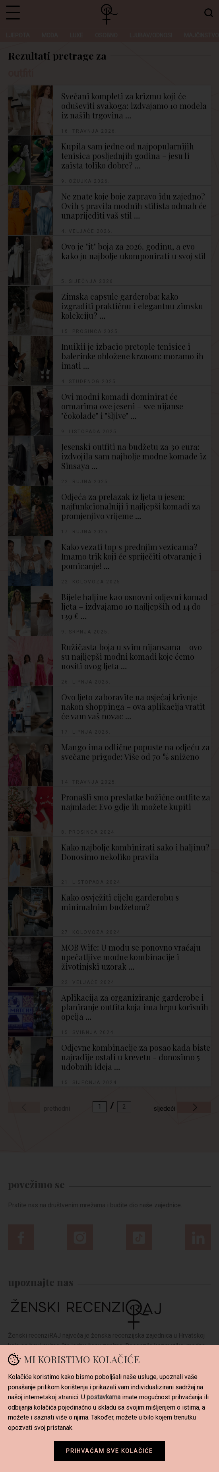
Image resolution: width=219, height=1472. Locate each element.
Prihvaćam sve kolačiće (109, 1451)
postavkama (103, 1397)
